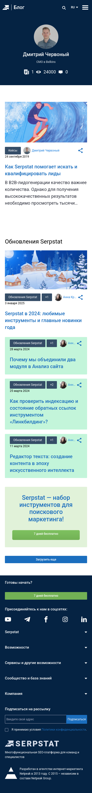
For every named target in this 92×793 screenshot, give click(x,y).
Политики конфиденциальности (63, 729)
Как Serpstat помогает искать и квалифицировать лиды (41, 170)
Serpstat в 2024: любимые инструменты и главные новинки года (43, 320)
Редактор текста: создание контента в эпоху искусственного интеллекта (42, 463)
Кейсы (12, 150)
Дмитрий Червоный (45, 150)
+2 (52, 384)
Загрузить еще (46, 559)
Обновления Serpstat (22, 297)
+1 (47, 297)
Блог (19, 7)
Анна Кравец (70, 297)
